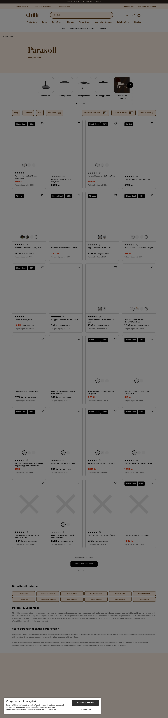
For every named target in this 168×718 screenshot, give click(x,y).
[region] (52, 706)
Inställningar (85, 709)
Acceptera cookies (85, 703)
